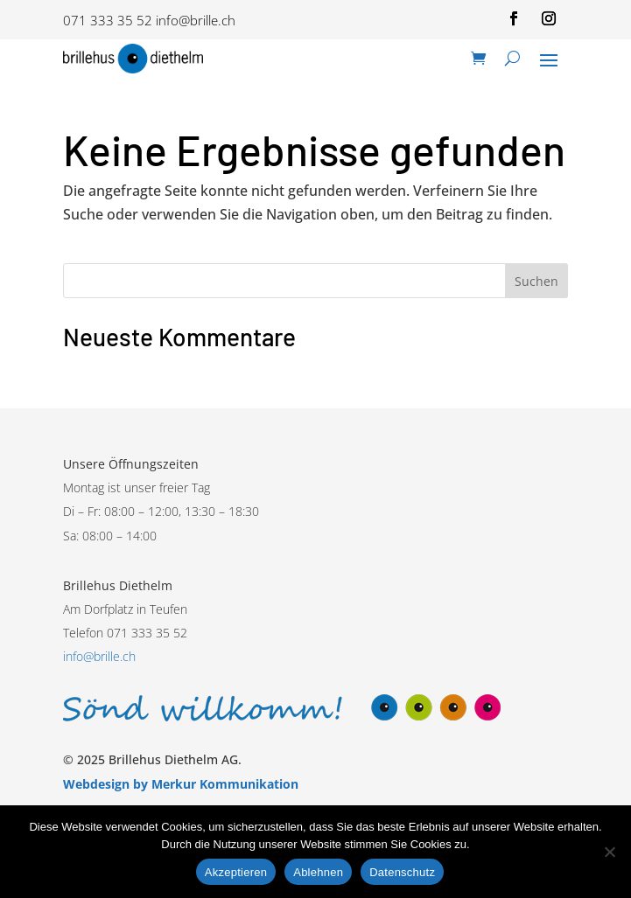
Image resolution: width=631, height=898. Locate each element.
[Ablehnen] (609, 851)
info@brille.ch (195, 20)
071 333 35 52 (107, 20)
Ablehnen (318, 872)
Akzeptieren (236, 872)
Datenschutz (402, 872)
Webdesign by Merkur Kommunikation (180, 784)
